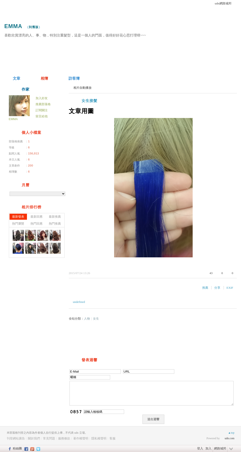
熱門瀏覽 (18, 223)
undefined (79, 302)
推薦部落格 (43, 104)
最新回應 (36, 216)
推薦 (205, 287)
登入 (200, 448)
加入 (208, 448)
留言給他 (42, 116)
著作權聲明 (80, 438)
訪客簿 (74, 78)
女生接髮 (89, 101)
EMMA (13, 26)
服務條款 (64, 438)
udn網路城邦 (223, 3)
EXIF (230, 287)
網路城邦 (220, 448)
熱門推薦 (55, 223)
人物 (87, 318)
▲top (231, 432)
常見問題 (49, 438)
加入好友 (42, 98)
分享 (217, 287)
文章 (16, 78)
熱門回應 (36, 223)
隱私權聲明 (98, 438)
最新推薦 (55, 216)
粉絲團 (17, 448)
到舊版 (34, 27)
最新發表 (18, 216)
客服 (112, 438)
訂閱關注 (42, 110)
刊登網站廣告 (16, 438)
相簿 (44, 78)
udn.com (229, 438)
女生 (96, 318)
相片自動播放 (82, 87)
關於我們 (34, 438)
